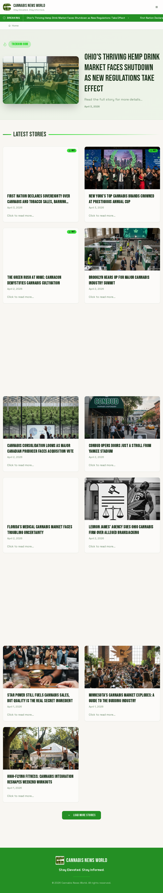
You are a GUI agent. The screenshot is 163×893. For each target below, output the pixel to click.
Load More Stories (82, 815)
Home (13, 25)
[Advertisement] (81, 350)
